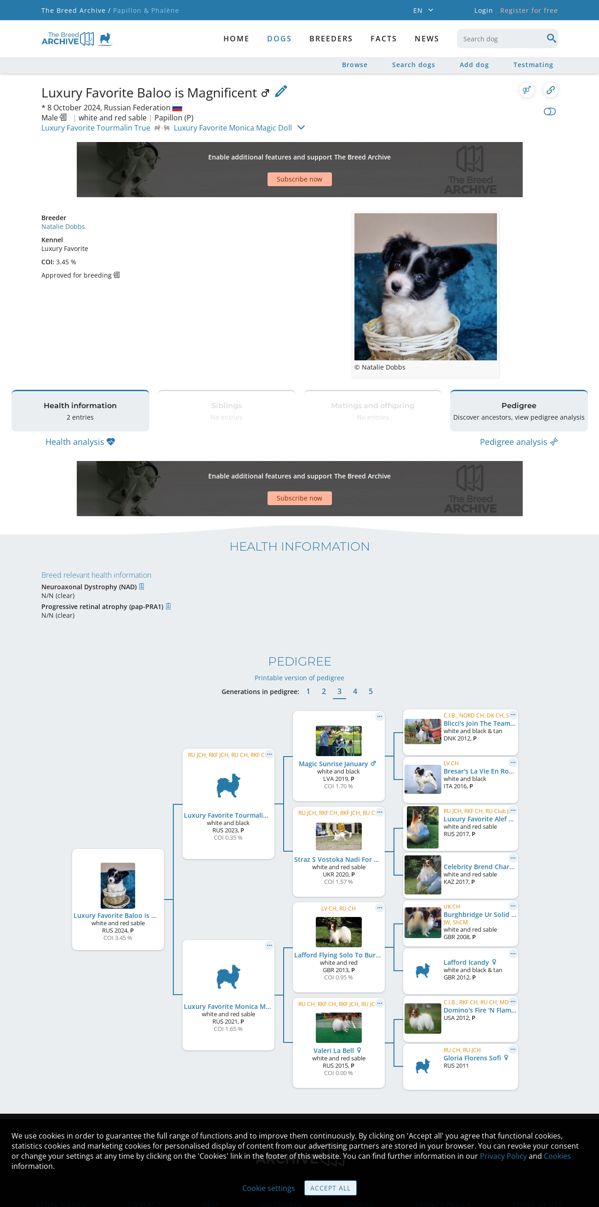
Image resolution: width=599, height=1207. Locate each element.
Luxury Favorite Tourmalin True (95, 128)
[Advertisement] (264, 153)
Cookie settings (268, 1188)
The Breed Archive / (76, 10)
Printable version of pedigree (299, 622)
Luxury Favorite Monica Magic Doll (233, 128)
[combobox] (507, 38)
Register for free (529, 10)
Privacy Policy (503, 1156)
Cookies (557, 1156)
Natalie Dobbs (63, 194)
